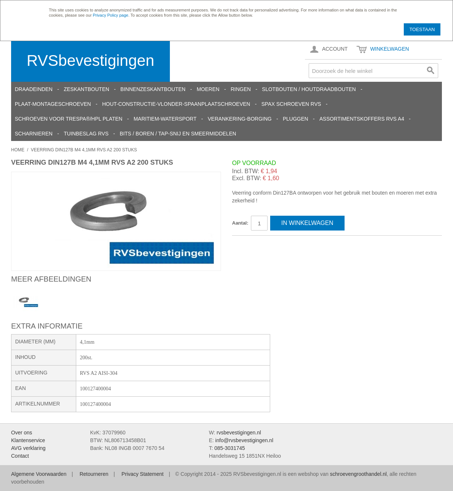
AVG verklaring (28, 448)
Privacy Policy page (110, 15)
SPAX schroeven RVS (291, 104)
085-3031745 (229, 448)
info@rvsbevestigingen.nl (244, 440)
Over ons (21, 432)
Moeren (208, 89)
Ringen (241, 89)
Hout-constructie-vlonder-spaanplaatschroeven (176, 104)
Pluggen (295, 119)
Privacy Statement (142, 474)
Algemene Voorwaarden (38, 474)
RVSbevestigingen (90, 60)
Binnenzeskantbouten (152, 89)
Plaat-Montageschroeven (53, 104)
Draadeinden (34, 89)
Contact (20, 456)
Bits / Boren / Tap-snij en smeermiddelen (178, 134)
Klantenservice (28, 440)
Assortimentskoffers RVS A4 (361, 119)
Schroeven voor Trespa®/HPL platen (69, 119)
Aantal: (240, 223)
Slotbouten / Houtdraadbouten (309, 89)
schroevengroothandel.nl (358, 474)
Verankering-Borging (240, 119)
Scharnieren (34, 134)
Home (17, 149)
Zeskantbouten (86, 89)
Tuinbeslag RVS (86, 134)
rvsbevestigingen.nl (239, 432)
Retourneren (94, 474)
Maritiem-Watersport (165, 119)
